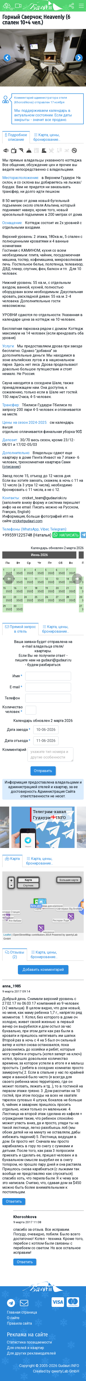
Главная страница (22, 1312)
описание (11, 466)
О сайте (13, 1318)
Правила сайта (19, 1323)
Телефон (13, 698)
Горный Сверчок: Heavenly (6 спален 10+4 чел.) (36, 20)
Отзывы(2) (14, 954)
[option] (43, 57)
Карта (12, 858)
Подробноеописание (16, 137)
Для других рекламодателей (31, 1353)
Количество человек (12, 709)
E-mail (16, 687)
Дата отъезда (17, 740)
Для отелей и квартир (25, 1348)
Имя (17, 676)
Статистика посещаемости (29, 1342)
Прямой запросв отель (20, 629)
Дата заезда (18, 729)
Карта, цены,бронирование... (46, 137)
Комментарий (14, 751)
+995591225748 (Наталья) (26, 535)
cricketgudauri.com (27, 521)
